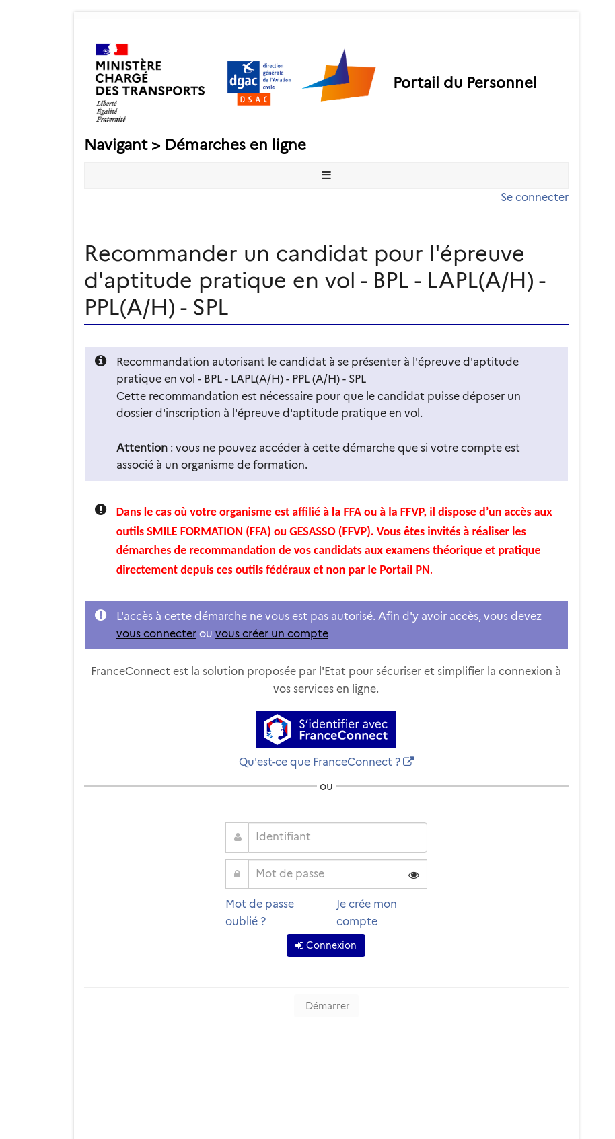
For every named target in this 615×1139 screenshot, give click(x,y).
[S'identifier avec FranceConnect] (326, 729)
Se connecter (535, 197)
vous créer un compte (271, 633)
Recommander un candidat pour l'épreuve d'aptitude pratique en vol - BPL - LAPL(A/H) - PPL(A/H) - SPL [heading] (315, 280)
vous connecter (156, 633)
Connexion (326, 945)
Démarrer (326, 1006)
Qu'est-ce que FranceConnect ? (319, 762)
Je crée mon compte (366, 913)
